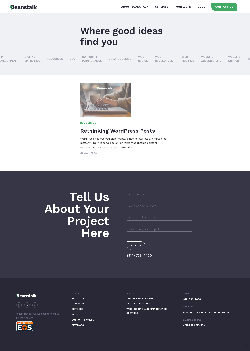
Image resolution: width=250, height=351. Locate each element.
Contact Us (224, 6)
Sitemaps (78, 325)
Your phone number (143, 206)
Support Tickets (83, 319)
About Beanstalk (134, 6)
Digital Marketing (138, 303)
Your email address (142, 217)
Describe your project (144, 229)
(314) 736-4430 (139, 255)
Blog (201, 6)
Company (77, 293)
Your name (136, 194)
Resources (55, 58)
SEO (72, 58)
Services (161, 6)
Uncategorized (120, 58)
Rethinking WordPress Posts (117, 130)
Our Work (183, 6)
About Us (78, 298)
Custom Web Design (139, 298)
